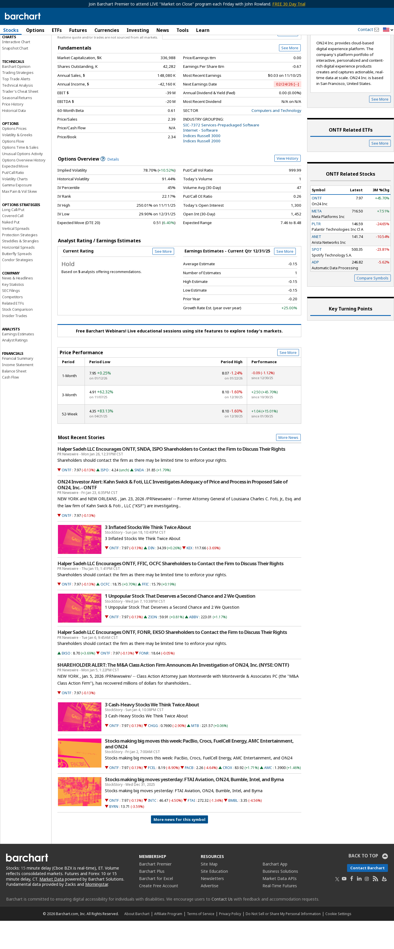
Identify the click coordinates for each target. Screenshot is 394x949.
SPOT (317, 277)
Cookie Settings (338, 941)
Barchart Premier (155, 892)
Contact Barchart (367, 896)
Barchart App (274, 892)
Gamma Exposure (17, 213)
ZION (152, 645)
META (317, 239)
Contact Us (222, 927)
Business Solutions (280, 899)
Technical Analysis (17, 113)
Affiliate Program (168, 941)
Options (35, 30)
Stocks (11, 30)
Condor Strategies (17, 287)
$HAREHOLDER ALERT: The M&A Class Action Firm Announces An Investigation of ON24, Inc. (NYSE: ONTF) (173, 693)
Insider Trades (14, 343)
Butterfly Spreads (17, 281)
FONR (144, 681)
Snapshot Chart (15, 76)
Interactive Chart (16, 69)
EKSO (66, 681)
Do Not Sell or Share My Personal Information (283, 941)
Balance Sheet (14, 399)
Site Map (209, 892)
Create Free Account (158, 914)
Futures (78, 30)
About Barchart (136, 941)
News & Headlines (17, 306)
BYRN (113, 834)
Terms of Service (200, 941)
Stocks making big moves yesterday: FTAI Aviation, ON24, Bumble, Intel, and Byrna (194, 807)
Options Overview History (23, 188)
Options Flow (13, 169)
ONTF (66, 498)
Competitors (12, 325)
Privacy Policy (230, 941)
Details (110, 187)
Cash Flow (10, 405)
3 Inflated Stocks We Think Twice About (148, 555)
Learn (202, 30)
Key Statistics (13, 312)
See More (289, 76)
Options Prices (14, 156)
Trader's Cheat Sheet (20, 119)
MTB (195, 753)
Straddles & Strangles (20, 269)
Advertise (209, 914)
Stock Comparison (17, 337)
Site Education (214, 899)
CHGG (153, 753)
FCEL (152, 795)
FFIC (145, 612)
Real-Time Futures (279, 914)
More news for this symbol (179, 847)
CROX (227, 795)
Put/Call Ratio (13, 200)
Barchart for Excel (156, 906)
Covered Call (12, 244)
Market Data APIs (279, 906)
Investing (138, 30)
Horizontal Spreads (18, 275)
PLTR (316, 251)
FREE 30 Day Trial (288, 4)
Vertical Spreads (16, 256)
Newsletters (212, 906)
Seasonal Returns (17, 125)
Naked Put (10, 250)
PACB (189, 795)
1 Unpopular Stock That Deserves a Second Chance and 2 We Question (180, 624)
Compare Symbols (372, 306)
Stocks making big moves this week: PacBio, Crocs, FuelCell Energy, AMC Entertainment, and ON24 (199, 772)
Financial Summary (17, 386)
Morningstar (96, 912)
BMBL (233, 828)
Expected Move (15, 194)
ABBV (193, 645)
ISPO (105, 498)
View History (287, 186)
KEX (189, 576)
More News (288, 465)
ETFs (57, 30)
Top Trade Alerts (16, 107)
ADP (315, 290)
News (162, 30)
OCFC (105, 612)
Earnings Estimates (18, 362)
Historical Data (14, 138)
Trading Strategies (17, 100)
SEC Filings (11, 318)
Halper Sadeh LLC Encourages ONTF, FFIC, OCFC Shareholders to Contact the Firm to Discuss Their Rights (170, 592)
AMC (268, 795)
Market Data (51, 907)
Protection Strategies (20, 263)
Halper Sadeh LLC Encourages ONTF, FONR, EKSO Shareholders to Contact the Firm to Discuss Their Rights (172, 660)
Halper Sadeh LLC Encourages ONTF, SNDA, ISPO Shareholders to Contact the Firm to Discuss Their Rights (171, 477)
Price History (12, 132)
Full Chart (288, 60)
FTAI (191, 828)
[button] (388, 30)
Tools (182, 30)
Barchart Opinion (16, 94)
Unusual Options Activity (22, 181)
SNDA (139, 498)
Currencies (106, 30)
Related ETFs (13, 331)
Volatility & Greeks (17, 163)
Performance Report (19, 51)
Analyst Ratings (15, 368)
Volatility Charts (15, 207)
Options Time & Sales (20, 175)
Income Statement (17, 392)
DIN (151, 576)
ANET (316, 264)
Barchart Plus (152, 899)
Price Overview (16, 45)
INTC (152, 828)
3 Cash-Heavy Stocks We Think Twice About (152, 733)
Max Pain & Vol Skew (19, 219)
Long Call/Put (13, 237)
